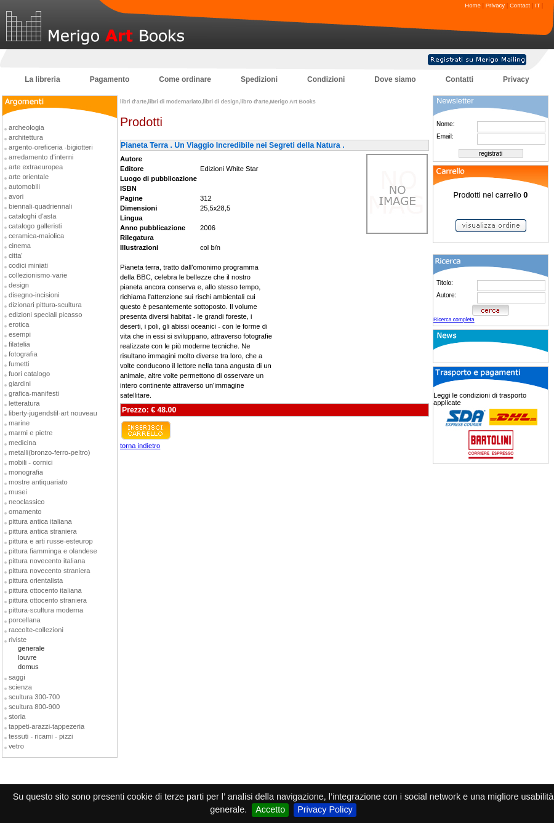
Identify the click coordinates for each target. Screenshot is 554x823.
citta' (16, 255)
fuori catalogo (29, 373)
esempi (20, 334)
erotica (19, 324)
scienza (20, 687)
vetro (16, 746)
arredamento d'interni (41, 157)
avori (16, 196)
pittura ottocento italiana (45, 590)
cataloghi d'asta (32, 216)
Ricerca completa (454, 319)
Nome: (445, 124)
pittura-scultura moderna (46, 610)
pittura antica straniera (43, 531)
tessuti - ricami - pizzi (41, 736)
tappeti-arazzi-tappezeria (46, 726)
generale (31, 648)
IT (537, 5)
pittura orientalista (36, 580)
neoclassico (26, 501)
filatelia (19, 344)
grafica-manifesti (34, 393)
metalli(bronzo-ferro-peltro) (49, 452)
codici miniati (28, 265)
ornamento (25, 511)
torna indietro (140, 445)
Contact (520, 5)
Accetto (270, 809)
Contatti (459, 79)
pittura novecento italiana (47, 560)
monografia (26, 472)
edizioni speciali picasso (45, 314)
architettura (26, 137)
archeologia (26, 127)
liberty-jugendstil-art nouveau (53, 413)
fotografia (23, 354)
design (19, 285)
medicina (22, 442)
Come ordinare (185, 79)
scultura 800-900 (34, 706)
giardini (20, 383)
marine (19, 423)
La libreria (42, 79)
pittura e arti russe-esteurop (51, 541)
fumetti (19, 363)
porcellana (25, 620)
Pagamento (110, 79)
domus (28, 666)
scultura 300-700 (34, 697)
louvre (27, 657)
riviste (17, 639)
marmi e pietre (31, 432)
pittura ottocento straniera (48, 600)
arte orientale (29, 176)
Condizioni (326, 79)
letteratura (24, 403)
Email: (445, 136)
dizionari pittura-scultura (45, 304)
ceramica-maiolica (36, 235)
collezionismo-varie (38, 275)
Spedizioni (259, 79)
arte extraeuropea (36, 167)
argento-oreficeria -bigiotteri (51, 147)
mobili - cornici (31, 462)
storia (17, 716)
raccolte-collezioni (36, 629)
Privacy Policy (325, 809)
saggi (17, 677)
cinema (20, 245)
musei (18, 492)
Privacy (495, 5)
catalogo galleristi (35, 226)
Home (473, 5)
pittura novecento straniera (49, 570)
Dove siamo (395, 79)
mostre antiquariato (38, 482)
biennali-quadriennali (40, 206)
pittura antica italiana (40, 521)
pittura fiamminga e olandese (53, 551)
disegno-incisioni (34, 295)
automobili (24, 186)
